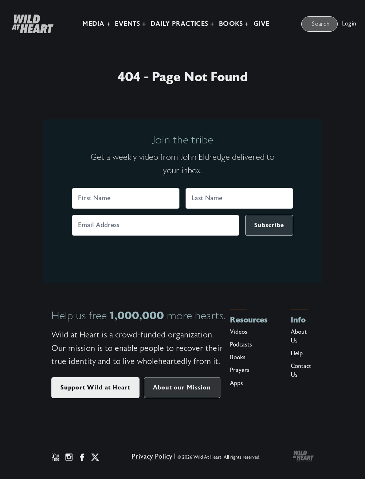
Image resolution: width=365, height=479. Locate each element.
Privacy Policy (152, 456)
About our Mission (182, 387)
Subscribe (269, 225)
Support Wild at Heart (95, 387)
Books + (234, 24)
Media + (96, 24)
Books (238, 357)
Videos (238, 332)
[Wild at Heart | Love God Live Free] (30, 24)
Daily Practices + (182, 24)
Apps (236, 383)
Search (321, 24)
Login (349, 23)
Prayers (240, 370)
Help (297, 353)
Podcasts (241, 344)
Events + (130, 24)
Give (262, 24)
